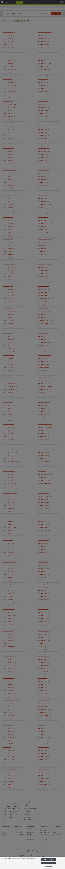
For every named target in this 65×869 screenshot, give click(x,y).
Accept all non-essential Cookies (48, 859)
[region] (32, 863)
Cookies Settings (48, 866)
